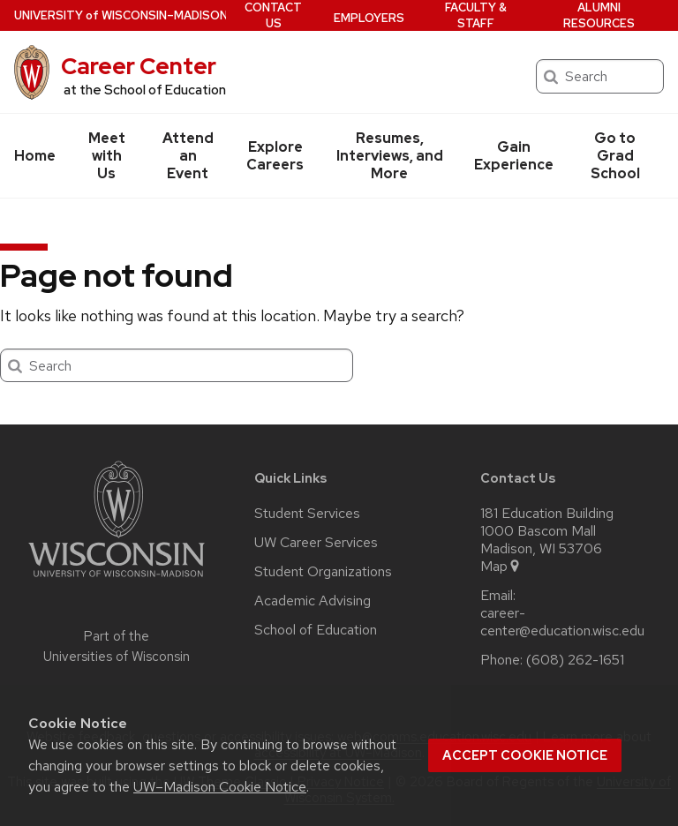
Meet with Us (106, 156)
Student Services (307, 513)
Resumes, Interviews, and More (389, 156)
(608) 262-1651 (575, 660)
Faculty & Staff (476, 15)
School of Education (315, 630)
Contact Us (273, 15)
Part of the (116, 646)
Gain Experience (514, 156)
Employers (369, 18)
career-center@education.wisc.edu (562, 622)
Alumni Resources (599, 15)
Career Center (138, 66)
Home (35, 155)
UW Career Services (316, 543)
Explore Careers (275, 156)
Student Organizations (323, 572)
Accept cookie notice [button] (524, 755)
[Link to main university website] (116, 580)
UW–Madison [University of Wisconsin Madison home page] (121, 15)
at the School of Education (145, 90)
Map (501, 566)
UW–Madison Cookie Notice (219, 786)
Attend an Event (188, 156)
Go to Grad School (615, 156)
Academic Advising (312, 601)
